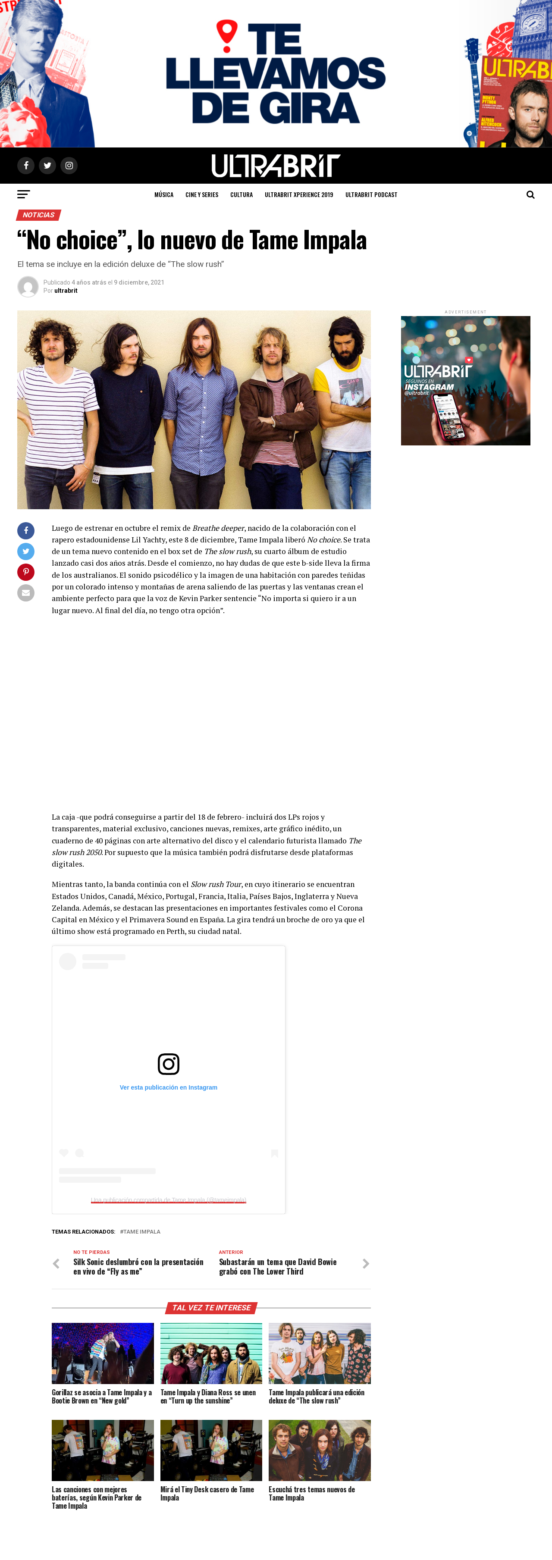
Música (163, 194)
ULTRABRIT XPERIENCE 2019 (299, 194)
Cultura (241, 194)
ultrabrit (66, 290)
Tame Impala (141, 1232)
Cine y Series (201, 194)
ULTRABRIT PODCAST (371, 194)
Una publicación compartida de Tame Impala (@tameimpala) (168, 1200)
